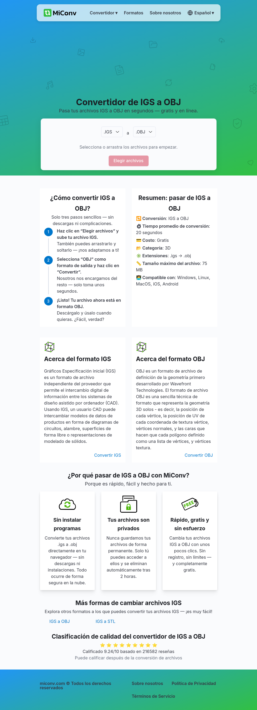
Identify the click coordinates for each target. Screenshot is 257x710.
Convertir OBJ (199, 455)
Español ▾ (200, 12)
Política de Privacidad (194, 683)
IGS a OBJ (60, 621)
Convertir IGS (107, 455)
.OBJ (140, 131)
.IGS (108, 131)
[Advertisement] (128, 59)
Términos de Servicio (153, 696)
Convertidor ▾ (103, 13)
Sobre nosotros (147, 683)
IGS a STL (105, 621)
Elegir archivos (128, 160)
